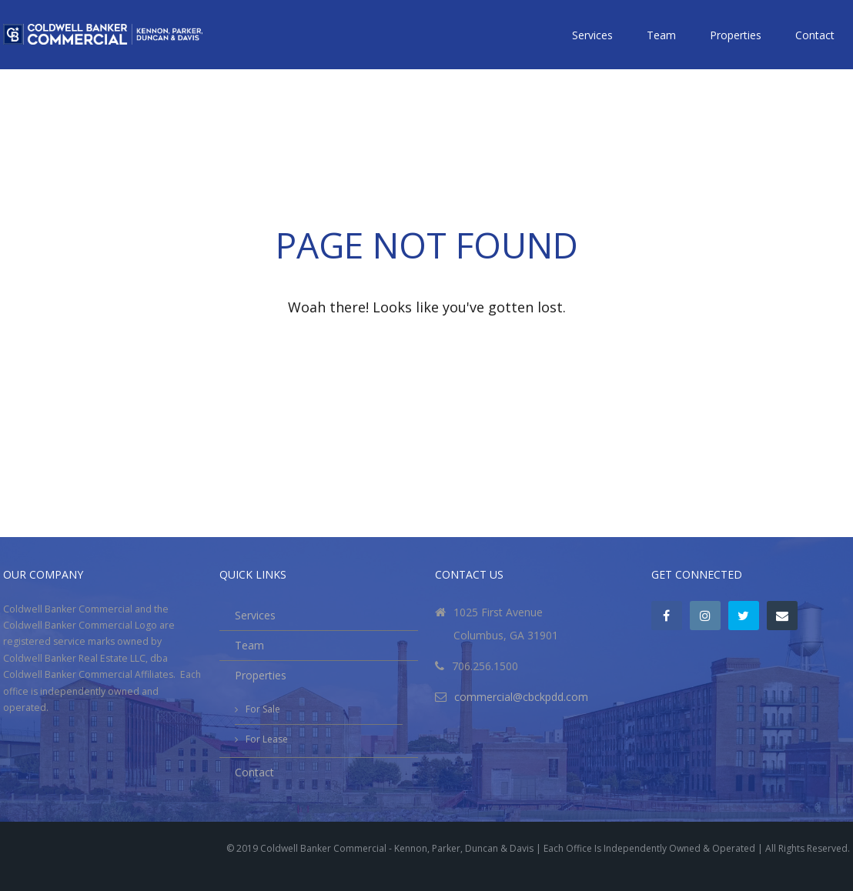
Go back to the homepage (426, 345)
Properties (735, 35)
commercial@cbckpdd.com (521, 696)
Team (661, 35)
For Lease (267, 739)
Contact (815, 35)
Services (592, 35)
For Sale (263, 709)
